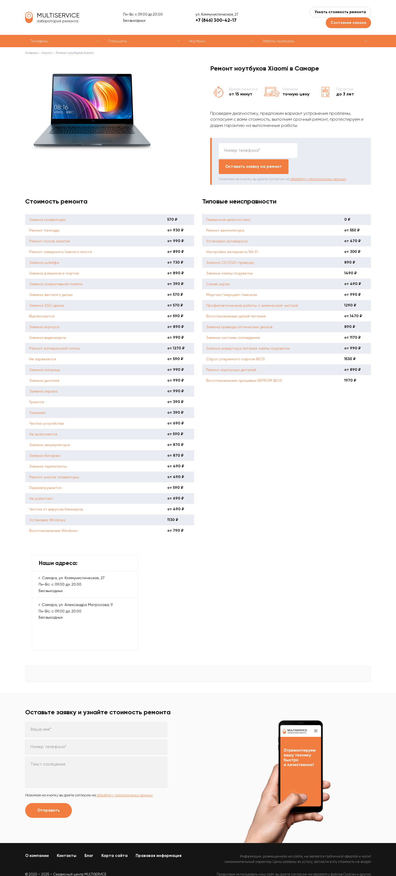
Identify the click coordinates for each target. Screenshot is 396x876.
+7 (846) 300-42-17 (215, 20)
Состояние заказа (348, 22)
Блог (88, 839)
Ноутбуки (197, 41)
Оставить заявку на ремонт (332, 150)
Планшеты (117, 41)
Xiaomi (47, 52)
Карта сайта (114, 839)
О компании (37, 839)
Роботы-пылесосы (278, 41)
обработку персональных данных (318, 163)
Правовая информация (159, 839)
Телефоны (39, 41)
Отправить (48, 794)
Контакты (66, 839)
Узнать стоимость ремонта (340, 12)
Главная (31, 52)
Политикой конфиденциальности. (343, 863)
